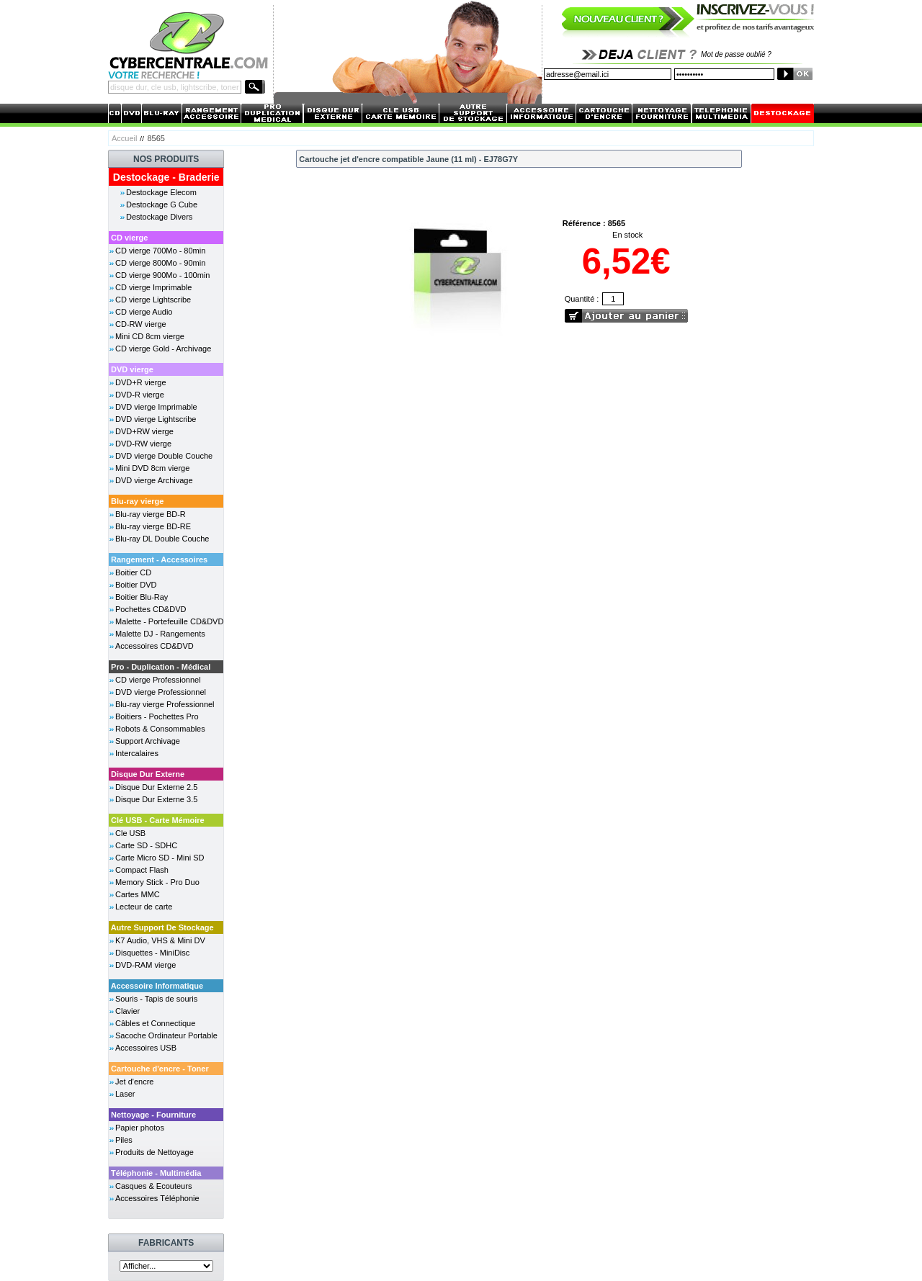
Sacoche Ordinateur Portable (166, 1035)
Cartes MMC (137, 894)
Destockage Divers (159, 216)
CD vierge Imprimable (153, 287)
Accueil (124, 138)
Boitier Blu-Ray (141, 597)
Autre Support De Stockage (162, 927)
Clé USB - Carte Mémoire (158, 820)
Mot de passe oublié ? (736, 54)
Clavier (127, 1011)
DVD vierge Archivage (154, 480)
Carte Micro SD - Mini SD (159, 857)
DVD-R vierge (139, 394)
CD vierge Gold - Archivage (163, 348)
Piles (124, 1140)
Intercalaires (136, 753)
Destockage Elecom (161, 192)
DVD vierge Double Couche (163, 455)
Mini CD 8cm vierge (149, 336)
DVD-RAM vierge (145, 965)
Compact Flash (142, 870)
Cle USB (130, 833)
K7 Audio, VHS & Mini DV (160, 940)
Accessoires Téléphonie (157, 1198)
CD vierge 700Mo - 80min (160, 250)
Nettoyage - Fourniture (153, 1114)
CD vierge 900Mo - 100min (162, 275)
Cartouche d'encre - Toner (160, 1068)
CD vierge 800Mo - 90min (160, 263)
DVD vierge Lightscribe (156, 419)
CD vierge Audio (144, 311)
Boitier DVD (135, 584)
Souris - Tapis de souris (156, 998)
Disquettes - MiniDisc (152, 952)
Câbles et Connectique (155, 1023)
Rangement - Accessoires (159, 559)
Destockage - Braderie (166, 177)
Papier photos (139, 1127)
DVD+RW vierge (144, 431)
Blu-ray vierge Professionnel (165, 704)
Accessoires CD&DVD (154, 646)
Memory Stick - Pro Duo (157, 882)
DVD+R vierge (140, 382)
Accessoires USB (145, 1047)
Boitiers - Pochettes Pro (157, 716)
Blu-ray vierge (137, 501)
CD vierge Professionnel (158, 679)
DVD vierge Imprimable (156, 407)
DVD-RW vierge (143, 443)
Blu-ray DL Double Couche (162, 538)
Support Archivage (147, 741)
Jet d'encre (134, 1081)
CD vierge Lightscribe (153, 299)
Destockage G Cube (161, 204)
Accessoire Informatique (157, 985)
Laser (125, 1093)
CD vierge (129, 237)
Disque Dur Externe (147, 774)
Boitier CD (133, 572)
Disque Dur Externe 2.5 (156, 787)
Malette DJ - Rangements (160, 633)
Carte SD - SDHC (146, 845)
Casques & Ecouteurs (153, 1186)
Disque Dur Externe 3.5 (156, 799)
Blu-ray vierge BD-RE (153, 526)
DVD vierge (132, 369)
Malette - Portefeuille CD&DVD (169, 621)
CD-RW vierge (140, 324)
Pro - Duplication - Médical (160, 666)
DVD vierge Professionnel (160, 692)
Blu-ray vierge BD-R (150, 514)
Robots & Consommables (160, 728)
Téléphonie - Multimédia (156, 1173)
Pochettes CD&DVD (150, 609)
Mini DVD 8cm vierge (152, 468)
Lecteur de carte (144, 906)
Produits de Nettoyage (154, 1152)
